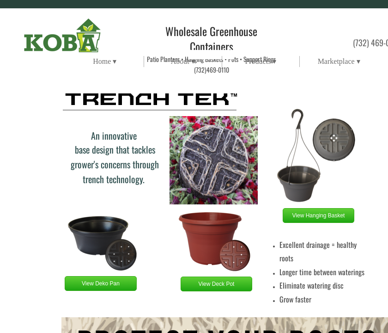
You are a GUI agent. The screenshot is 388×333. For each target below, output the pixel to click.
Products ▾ (260, 61)
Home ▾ (104, 61)
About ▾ (183, 61)
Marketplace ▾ (339, 61)
